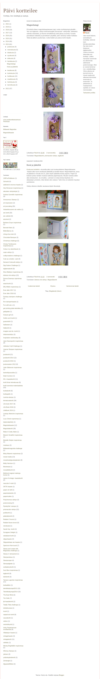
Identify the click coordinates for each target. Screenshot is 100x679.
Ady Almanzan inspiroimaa (12, 188)
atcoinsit (6, 219)
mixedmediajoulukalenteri (11, 460)
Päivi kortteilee (20, 10)
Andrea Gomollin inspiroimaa (12, 194)
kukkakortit (6, 391)
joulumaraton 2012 (9, 364)
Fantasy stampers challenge (12, 296)
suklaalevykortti (8, 567)
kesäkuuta (11, 70)
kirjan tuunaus (8, 376)
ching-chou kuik (8, 234)
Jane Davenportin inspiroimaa (13, 341)
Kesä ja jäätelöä (34, 165)
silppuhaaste (7, 539)
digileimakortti (7, 268)
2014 (7, 41)
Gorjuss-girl (7, 315)
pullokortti (6, 513)
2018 (7, 30)
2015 (7, 38)
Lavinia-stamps (8, 397)
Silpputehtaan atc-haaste (11, 542)
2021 (7, 24)
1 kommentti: (50, 277)
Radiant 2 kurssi (8, 519)
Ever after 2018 (8, 293)
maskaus (6, 445)
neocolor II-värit (8, 483)
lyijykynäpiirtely (8, 422)
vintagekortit (7, 639)
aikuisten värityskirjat (10, 191)
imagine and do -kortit (10, 331)
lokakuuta (10, 52)
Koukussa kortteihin (33, 169)
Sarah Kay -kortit (8, 529)
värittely (5, 642)
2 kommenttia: (51, 153)
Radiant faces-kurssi (10, 522)
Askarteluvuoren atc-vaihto (12, 209)
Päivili (87, 33)
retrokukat (6, 526)
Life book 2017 (8, 404)
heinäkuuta (11, 61)
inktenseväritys (8, 334)
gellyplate (6, 311)
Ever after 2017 (8, 290)
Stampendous (8, 557)
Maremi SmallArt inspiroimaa (12, 435)
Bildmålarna (7, 231)
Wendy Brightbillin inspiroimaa (13, 646)
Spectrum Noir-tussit (10, 545)
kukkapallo (6, 394)
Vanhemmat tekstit (72, 286)
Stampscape (7, 560)
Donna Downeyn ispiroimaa (12, 278)
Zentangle (6, 661)
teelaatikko (6, 585)
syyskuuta (10, 55)
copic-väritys (7, 252)
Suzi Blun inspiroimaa (10, 570)
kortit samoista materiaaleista (13, 385)
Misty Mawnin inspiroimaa (11, 453)
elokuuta (10, 58)
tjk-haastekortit (8, 601)
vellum (5, 621)
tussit (5, 611)
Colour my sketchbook (10, 249)
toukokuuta (11, 73)
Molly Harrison (8, 463)
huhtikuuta (11, 76)
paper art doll (7, 490)
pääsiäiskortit (7, 516)
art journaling (7, 206)
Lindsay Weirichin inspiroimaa (13, 413)
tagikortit (61, 156)
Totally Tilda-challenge (10, 605)
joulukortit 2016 (8, 361)
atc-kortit (6, 213)
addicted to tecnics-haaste (12, 185)
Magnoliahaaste (8, 132)
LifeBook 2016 (8, 410)
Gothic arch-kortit (9, 318)
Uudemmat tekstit (34, 286)
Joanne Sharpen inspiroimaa (12, 349)
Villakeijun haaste (9, 632)
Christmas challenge (10, 241)
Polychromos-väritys (10, 500)
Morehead (6, 466)
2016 (7, 35)
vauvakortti (6, 618)
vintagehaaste (8, 636)
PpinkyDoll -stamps (9, 506)
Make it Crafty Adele (10, 432)
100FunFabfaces (8, 178)
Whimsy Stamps (8, 651)
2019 (7, 27)
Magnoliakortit (39, 156)
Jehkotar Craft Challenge (11, 346)
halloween (6, 324)
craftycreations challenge (11, 255)
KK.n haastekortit (9, 379)
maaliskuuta (11, 79)
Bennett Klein (7, 227)
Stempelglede (7, 563)
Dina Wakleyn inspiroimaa (11, 272)
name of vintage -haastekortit (13, 478)
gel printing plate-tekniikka (12, 308)
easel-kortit (7, 283)
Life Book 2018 (8, 407)
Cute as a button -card (10, 259)
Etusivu (52, 286)
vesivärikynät (7, 624)
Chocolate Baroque (9, 237)
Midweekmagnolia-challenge (12, 448)
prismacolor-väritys (51, 156)
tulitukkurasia (7, 608)
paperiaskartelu (8, 493)
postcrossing (7, 503)
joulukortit (6, 354)
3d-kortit (6, 181)
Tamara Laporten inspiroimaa (13, 580)
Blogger (61, 675)
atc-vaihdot (7, 216)
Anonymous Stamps (10, 199)
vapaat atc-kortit (8, 614)
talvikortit (6, 577)
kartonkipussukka (9, 372)
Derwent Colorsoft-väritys (11, 262)
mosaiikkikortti (8, 470)
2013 (7, 44)
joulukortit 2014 (8, 358)
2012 (7, 88)
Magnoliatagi (33, 25)
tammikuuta (11, 85)
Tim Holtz (6, 598)
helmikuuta (11, 82)
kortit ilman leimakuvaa (11, 382)
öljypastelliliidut (8, 664)
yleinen (5, 654)
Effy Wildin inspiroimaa (10, 287)
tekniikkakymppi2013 (10, 588)
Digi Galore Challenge (10, 265)
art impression (8, 203)
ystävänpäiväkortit (9, 657)
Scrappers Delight (9, 532)
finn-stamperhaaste (9, 302)
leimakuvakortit (8, 400)
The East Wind (8, 595)
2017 (7, 32)
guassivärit (6, 321)
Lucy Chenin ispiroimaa (11, 419)
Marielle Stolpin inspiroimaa (12, 440)
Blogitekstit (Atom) (55, 291)
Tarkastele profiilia (89, 93)
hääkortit (6, 328)
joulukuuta (11, 47)
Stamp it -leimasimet (10, 554)
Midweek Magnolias (9, 129)
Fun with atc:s (8, 305)
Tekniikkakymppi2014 (10, 591)
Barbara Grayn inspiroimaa (12, 222)
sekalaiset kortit (8, 536)
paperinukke (7, 496)
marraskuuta (11, 50)
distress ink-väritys (40, 280)
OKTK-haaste (7, 486)
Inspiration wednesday (10, 338)
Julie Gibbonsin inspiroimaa (12, 367)
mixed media (7, 457)
